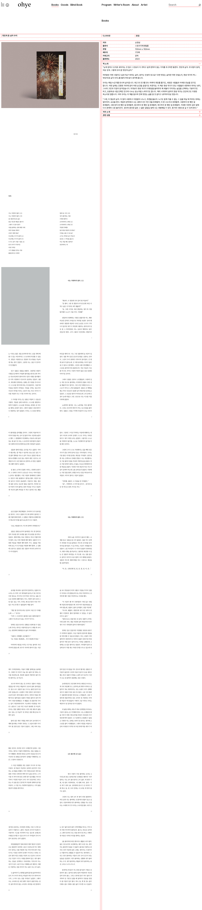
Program (106, 4)
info (7, 5)
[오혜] (24, 5)
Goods (64, 4)
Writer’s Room (122, 4)
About (135, 4)
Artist (144, 4)
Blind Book (76, 4)
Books (55, 4)
